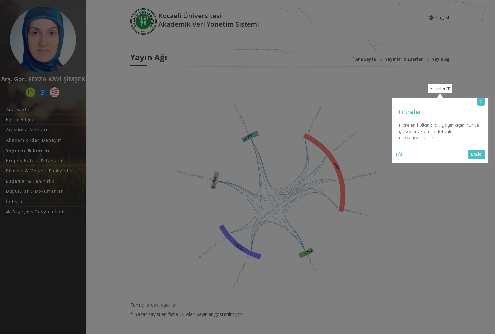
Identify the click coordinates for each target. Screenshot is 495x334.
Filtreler (440, 89)
